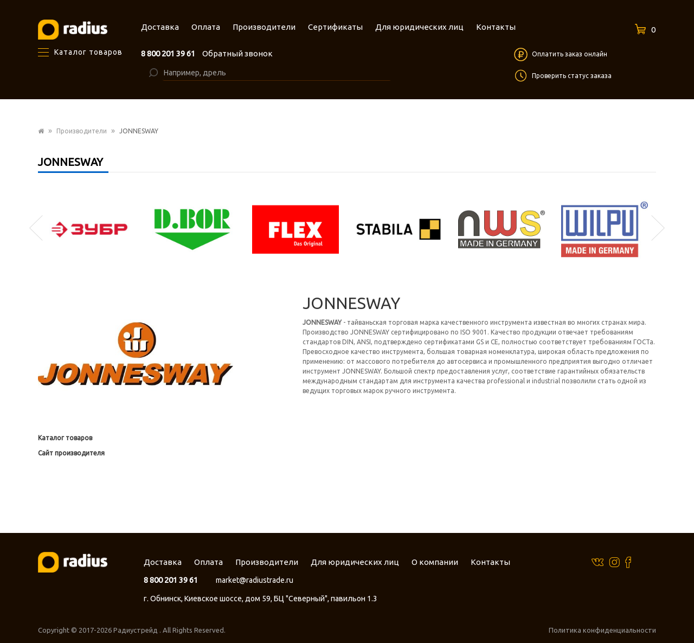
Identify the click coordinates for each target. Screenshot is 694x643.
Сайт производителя (71, 452)
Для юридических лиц (355, 562)
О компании (435, 562)
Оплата (208, 562)
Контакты (490, 562)
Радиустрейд (136, 630)
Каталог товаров (65, 437)
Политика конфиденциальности (602, 630)
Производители (81, 130)
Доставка (163, 562)
